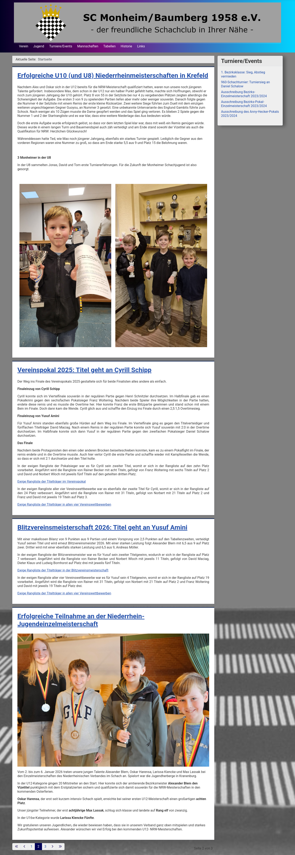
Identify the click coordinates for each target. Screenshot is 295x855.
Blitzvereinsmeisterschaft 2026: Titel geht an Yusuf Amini (102, 527)
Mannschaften (87, 46)
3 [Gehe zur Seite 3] (45, 846)
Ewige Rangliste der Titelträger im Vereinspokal (51, 481)
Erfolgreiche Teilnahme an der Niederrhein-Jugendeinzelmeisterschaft (80, 620)
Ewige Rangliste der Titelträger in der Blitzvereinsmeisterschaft (62, 570)
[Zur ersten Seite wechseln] (16, 846)
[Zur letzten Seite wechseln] (60, 846)
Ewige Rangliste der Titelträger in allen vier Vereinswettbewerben (64, 504)
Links (141, 46)
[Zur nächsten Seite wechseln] (52, 846)
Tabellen (109, 46)
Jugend (38, 46)
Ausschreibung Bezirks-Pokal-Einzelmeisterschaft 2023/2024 (244, 104)
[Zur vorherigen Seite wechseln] (24, 846)
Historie (126, 46)
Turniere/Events (60, 46)
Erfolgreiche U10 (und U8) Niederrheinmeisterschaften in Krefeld (112, 75)
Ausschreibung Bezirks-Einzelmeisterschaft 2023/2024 (244, 94)
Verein (23, 46)
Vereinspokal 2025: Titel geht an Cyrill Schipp (84, 370)
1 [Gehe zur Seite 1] (31, 846)
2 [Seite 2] (38, 846)
